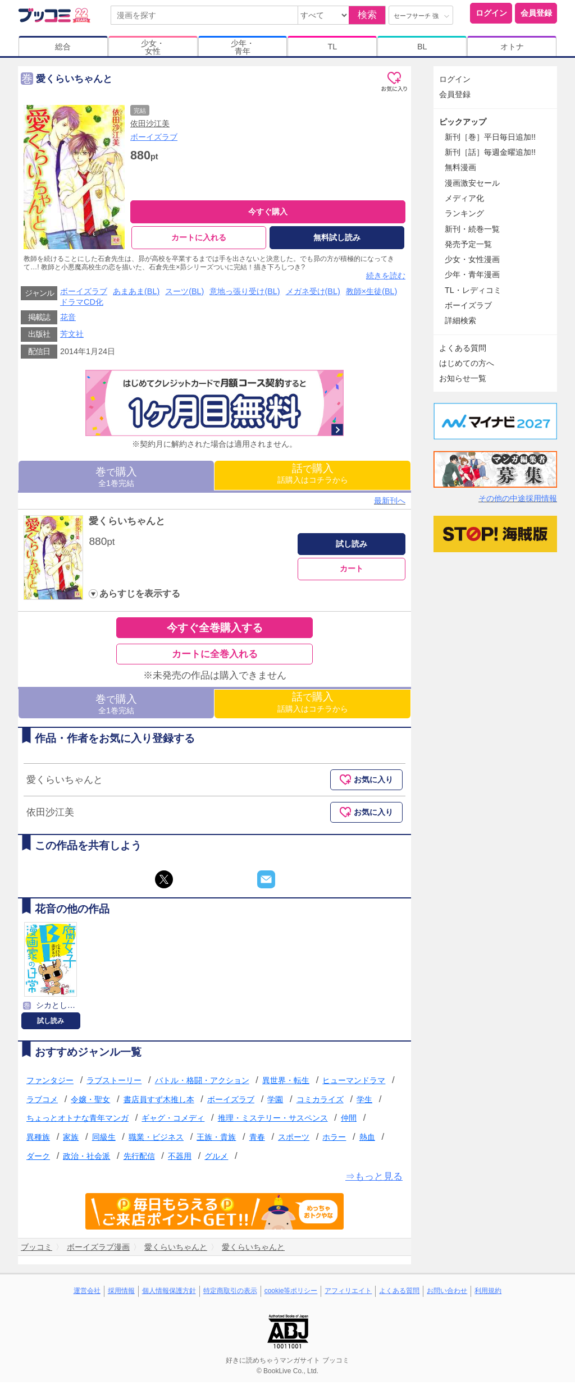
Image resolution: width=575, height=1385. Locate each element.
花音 (68, 319)
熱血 (367, 1139)
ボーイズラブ (153, 136)
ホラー (334, 1139)
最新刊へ (389, 503)
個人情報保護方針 (169, 1293)
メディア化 (464, 198)
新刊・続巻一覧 (472, 228)
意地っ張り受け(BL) (244, 294)
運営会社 (87, 1293)
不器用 (179, 1158)
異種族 (38, 1139)
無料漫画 (460, 167)
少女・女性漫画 (472, 259)
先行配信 (139, 1158)
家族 (71, 1139)
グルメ (216, 1158)
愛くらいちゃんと (127, 524)
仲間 (349, 1120)
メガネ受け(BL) (313, 294)
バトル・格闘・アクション (202, 1083)
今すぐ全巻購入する (215, 630)
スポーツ (293, 1139)
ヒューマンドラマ (353, 1083)
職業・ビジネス (156, 1139)
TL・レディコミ (473, 290)
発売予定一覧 (468, 244)
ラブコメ (42, 1102)
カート (351, 571)
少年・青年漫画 (472, 274)
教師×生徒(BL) (372, 294)
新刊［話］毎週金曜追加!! (490, 152)
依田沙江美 (150, 123)
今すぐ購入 (268, 211)
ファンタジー (50, 1083)
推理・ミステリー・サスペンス (273, 1120)
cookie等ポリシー (291, 1293)
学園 (275, 1102)
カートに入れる (198, 237)
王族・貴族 (216, 1139)
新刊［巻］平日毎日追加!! (490, 136)
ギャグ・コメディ (173, 1120)
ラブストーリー (114, 1083)
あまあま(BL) (136, 294)
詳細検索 (460, 320)
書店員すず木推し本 (159, 1102)
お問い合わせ (447, 1293)
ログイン (491, 12)
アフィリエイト (348, 1293)
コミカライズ (320, 1102)
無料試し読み (336, 237)
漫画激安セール (472, 182)
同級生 (104, 1139)
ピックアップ (462, 121)
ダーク (38, 1158)
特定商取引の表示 (230, 1293)
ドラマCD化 (81, 304)
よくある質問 (462, 347)
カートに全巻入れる (215, 657)
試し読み (351, 546)
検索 (367, 15)
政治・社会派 (86, 1158)
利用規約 (487, 1293)
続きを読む (385, 278)
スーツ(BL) (184, 294)
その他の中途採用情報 (517, 498)
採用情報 (121, 1293)
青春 (257, 1139)
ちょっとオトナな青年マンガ (77, 1120)
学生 (364, 1102)
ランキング (464, 213)
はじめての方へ (466, 363)
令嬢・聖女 (90, 1102)
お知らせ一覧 (462, 378)
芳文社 (72, 336)
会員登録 (536, 12)
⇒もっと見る (374, 1179)
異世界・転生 (285, 1083)
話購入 (312, 476)
